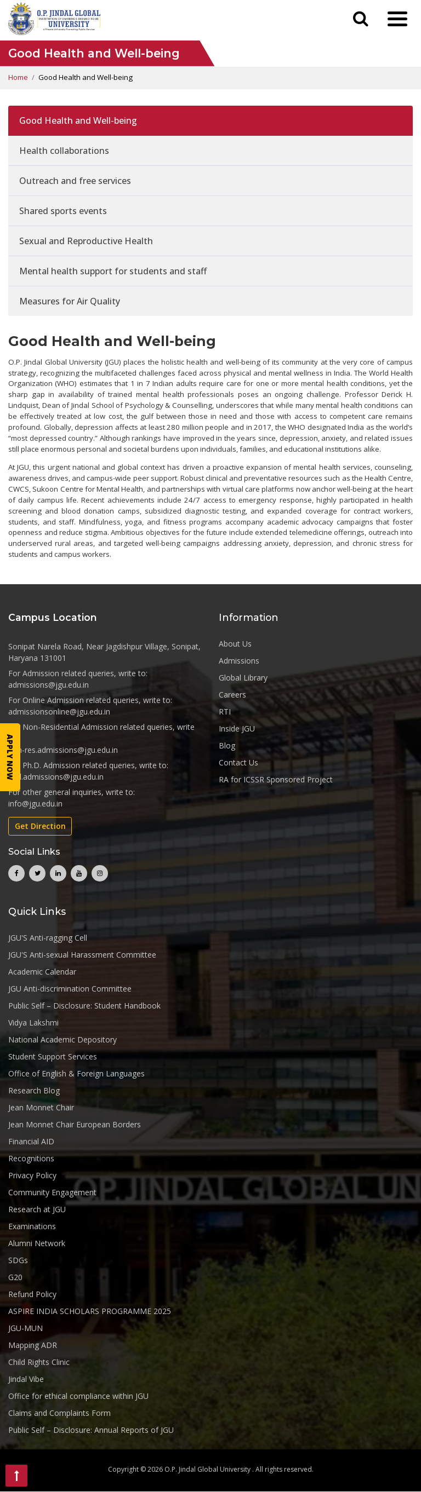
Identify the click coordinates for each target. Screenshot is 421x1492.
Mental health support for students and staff (113, 271)
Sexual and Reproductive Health (86, 241)
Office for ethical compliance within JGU (78, 1396)
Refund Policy (32, 1294)
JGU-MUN (25, 1328)
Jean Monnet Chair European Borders (74, 1124)
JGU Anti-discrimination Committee (70, 988)
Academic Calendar (42, 971)
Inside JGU (237, 728)
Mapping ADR (32, 1345)
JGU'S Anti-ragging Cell (47, 937)
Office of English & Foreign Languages (76, 1073)
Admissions (239, 660)
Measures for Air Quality (69, 301)
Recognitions (31, 1158)
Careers (232, 694)
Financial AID (31, 1141)
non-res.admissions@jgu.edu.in (63, 750)
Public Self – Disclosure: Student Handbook (84, 1005)
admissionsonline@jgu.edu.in (59, 712)
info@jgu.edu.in (35, 804)
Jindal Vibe (26, 1379)
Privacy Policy (32, 1175)
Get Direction (40, 826)
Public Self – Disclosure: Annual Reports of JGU (91, 1430)
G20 (15, 1277)
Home (18, 78)
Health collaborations (64, 151)
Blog (227, 745)
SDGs (18, 1260)
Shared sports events (63, 211)
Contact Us (238, 762)
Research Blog (34, 1090)
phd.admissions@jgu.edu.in (56, 777)
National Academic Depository (62, 1039)
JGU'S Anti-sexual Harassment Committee (82, 954)
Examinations (32, 1226)
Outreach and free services (75, 181)
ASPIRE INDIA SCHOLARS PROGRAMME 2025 (89, 1311)
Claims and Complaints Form (59, 1413)
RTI (225, 711)
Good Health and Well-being (78, 120)
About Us (235, 643)
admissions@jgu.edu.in (48, 684)
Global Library (243, 677)
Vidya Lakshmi (33, 1022)
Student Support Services (52, 1056)
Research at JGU (37, 1209)
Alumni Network (36, 1243)
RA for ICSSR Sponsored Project (276, 779)
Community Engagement (52, 1192)
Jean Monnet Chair (41, 1107)
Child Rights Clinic (39, 1362)
